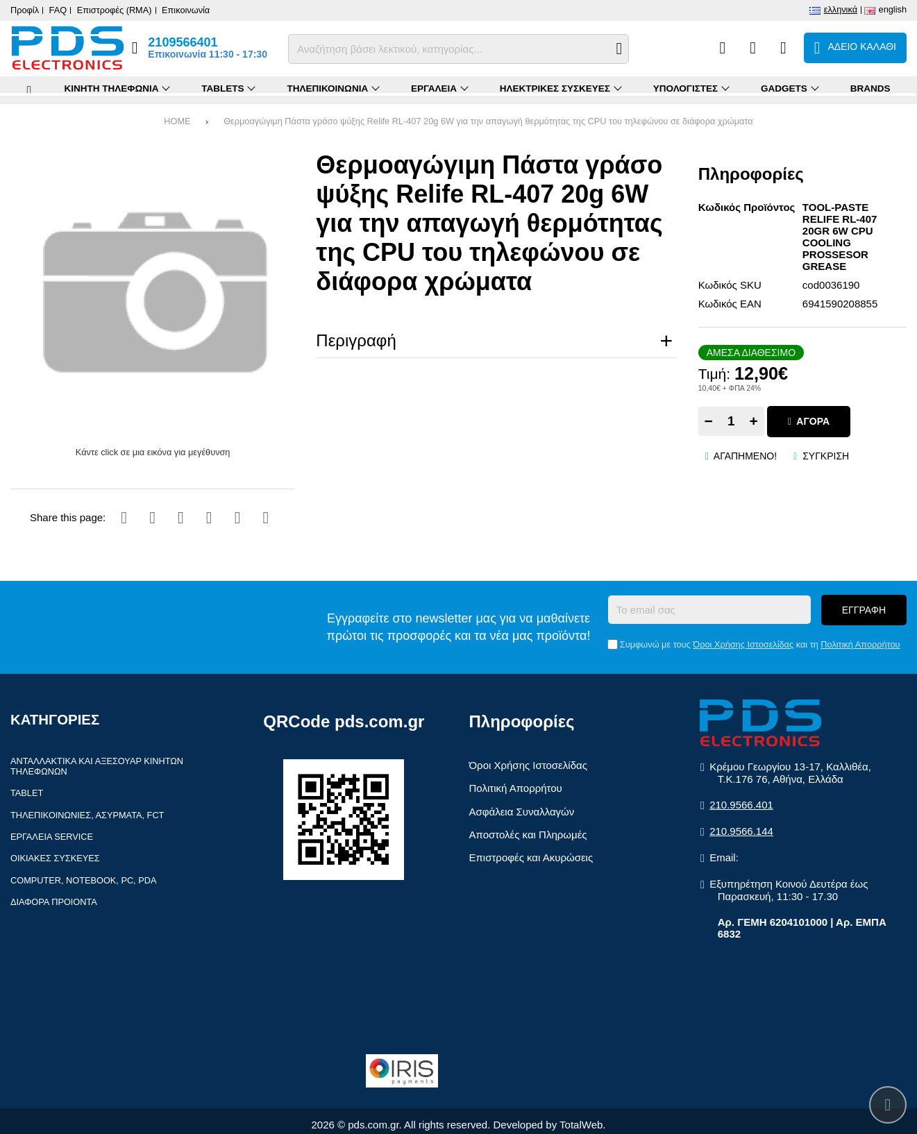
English (893, 9)
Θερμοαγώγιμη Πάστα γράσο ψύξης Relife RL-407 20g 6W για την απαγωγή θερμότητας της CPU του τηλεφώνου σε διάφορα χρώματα (488, 121)
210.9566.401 (741, 805)
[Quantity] (731, 421)
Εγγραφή (864, 610)
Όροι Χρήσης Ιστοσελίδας (743, 644)
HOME (177, 121)
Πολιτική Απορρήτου (860, 644)
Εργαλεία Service (51, 836)
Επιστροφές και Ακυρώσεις (531, 857)
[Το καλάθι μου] (855, 48)
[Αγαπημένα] (753, 48)
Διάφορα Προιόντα (53, 902)
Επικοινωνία (186, 10)
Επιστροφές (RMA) (114, 10)
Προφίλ (24, 10)
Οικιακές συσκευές (55, 858)
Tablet (26, 793)
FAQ (58, 10)
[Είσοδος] (783, 48)
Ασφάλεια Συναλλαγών (522, 812)
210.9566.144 (741, 831)
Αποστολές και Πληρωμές (528, 834)
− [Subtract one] (709, 421)
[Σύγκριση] (722, 48)
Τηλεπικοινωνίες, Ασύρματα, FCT (87, 815)
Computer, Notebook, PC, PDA (83, 880)
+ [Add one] (754, 421)
